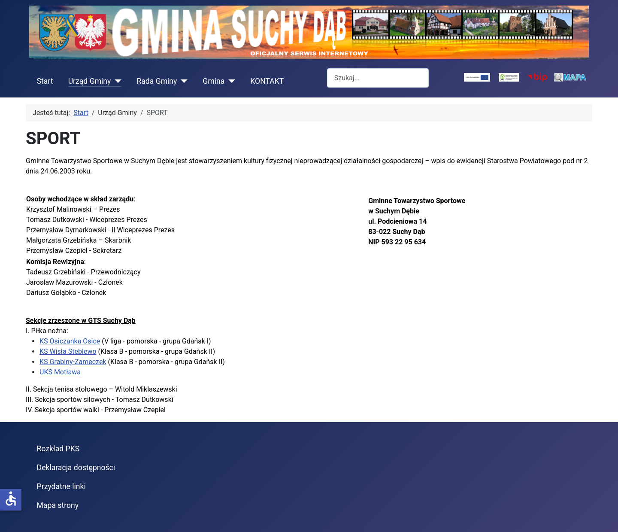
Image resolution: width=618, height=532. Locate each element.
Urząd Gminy (89, 81)
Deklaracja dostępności (76, 467)
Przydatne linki (61, 486)
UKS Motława (60, 372)
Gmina (213, 81)
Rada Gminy (156, 81)
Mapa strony (58, 505)
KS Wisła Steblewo (68, 351)
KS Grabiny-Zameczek (72, 362)
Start (45, 81)
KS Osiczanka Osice (69, 341)
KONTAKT (267, 81)
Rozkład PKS (58, 448)
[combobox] (378, 78)
